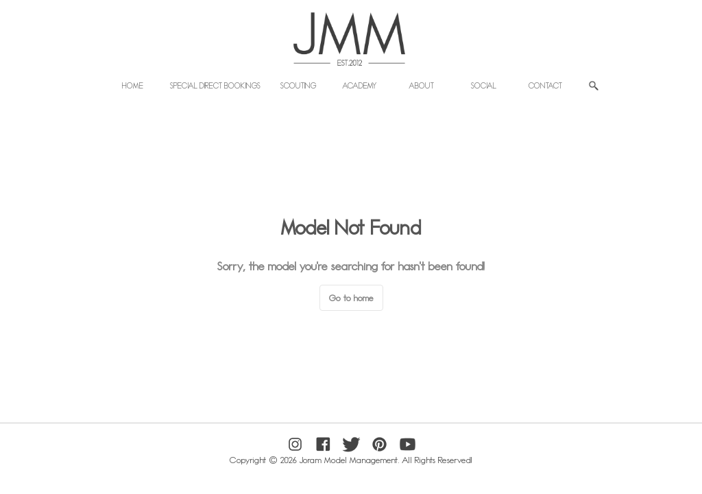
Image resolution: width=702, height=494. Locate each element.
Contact (545, 85)
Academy (360, 85)
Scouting (298, 85)
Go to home (351, 297)
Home (132, 85)
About (421, 85)
